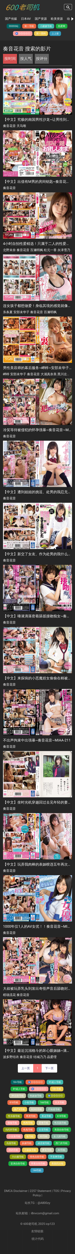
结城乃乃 (39, 1057)
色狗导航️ (28, 1122)
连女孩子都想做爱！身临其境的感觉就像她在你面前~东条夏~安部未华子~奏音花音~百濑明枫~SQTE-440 (37, 306)
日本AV (26, 19)
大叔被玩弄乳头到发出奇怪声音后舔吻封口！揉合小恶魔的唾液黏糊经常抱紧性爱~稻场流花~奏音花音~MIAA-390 (37, 988)
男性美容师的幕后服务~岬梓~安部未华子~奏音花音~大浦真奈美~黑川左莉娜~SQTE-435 (37, 368)
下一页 (49, 1068)
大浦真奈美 (49, 374)
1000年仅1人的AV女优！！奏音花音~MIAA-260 (37, 926)
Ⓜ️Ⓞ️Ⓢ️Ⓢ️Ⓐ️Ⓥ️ (22, 33)
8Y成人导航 (19, 1089)
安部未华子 (21, 312)
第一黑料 (41, 33)
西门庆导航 (62, 1143)
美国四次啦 (57, 1163)
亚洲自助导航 (18, 1163)
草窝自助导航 (38, 1163)
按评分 (41, 58)
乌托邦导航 (11, 1129)
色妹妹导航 (36, 1095)
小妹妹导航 (30, 1150)
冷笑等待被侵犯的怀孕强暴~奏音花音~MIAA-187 (37, 430)
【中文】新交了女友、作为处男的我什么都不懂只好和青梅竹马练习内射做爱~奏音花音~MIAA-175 (37, 554)
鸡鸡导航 (13, 1150)
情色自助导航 (37, 1156)
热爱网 (61, 26)
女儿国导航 (60, 1136)
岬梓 (6, 374)
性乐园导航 (14, 1116)
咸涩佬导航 (44, 1143)
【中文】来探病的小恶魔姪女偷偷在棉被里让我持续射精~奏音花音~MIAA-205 (37, 678)
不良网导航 (56, 1156)
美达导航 (46, 1116)
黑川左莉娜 (65, 374)
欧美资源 (57, 19)
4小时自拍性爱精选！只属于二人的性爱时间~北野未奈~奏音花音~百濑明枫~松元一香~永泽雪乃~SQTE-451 (37, 243)
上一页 (25, 1068)
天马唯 (21, 126)
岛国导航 (11, 1143)
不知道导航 (54, 1109)
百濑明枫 (36, 250)
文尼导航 (43, 1129)
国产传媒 (11, 19)
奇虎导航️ (31, 1116)
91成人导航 (55, 1082)
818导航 (14, 1102)
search (68, 7)
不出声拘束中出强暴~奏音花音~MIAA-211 (37, 740)
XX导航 (43, 1136)
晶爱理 (52, 1057)
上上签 (55, 33)
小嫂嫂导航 (46, 26)
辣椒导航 (12, 1122)
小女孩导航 (15, 1136)
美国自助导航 (61, 1129)
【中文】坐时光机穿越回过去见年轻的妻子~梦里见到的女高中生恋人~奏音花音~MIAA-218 (37, 802)
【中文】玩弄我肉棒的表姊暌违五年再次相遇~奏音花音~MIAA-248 (37, 864)
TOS (56, 1191)
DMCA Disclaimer (16, 1191)
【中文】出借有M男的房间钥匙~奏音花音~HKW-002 (37, 181)
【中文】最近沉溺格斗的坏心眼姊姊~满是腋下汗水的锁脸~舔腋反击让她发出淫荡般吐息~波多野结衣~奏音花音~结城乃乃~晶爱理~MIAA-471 (37, 1050)
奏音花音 (9, 126)
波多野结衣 (11, 1057)
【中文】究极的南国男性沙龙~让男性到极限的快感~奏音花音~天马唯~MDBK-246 (37, 119)
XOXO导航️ (36, 1109)
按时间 (10, 58)
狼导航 (30, 1136)
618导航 (61, 1116)
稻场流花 (9, 995)
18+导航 (17, 1082)
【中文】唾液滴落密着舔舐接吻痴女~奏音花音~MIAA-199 (37, 616)
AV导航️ (61, 1150)
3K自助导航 (17, 1095)
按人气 (26, 58)
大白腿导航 (18, 1156)
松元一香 (50, 250)
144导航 (37, 1170)
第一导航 (29, 26)
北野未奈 (9, 250)
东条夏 (8, 312)
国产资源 (41, 19)
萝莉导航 (47, 1150)
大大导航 (59, 1102)
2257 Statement (40, 1191)
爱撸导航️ (43, 1122)
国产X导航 (19, 1109)
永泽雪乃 (63, 250)
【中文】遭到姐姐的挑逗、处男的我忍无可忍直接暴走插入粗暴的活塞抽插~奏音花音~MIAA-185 (37, 492)
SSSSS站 (13, 26)
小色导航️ (29, 1102)
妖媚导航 (27, 1143)
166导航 (44, 1102)
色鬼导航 (28, 1129)
